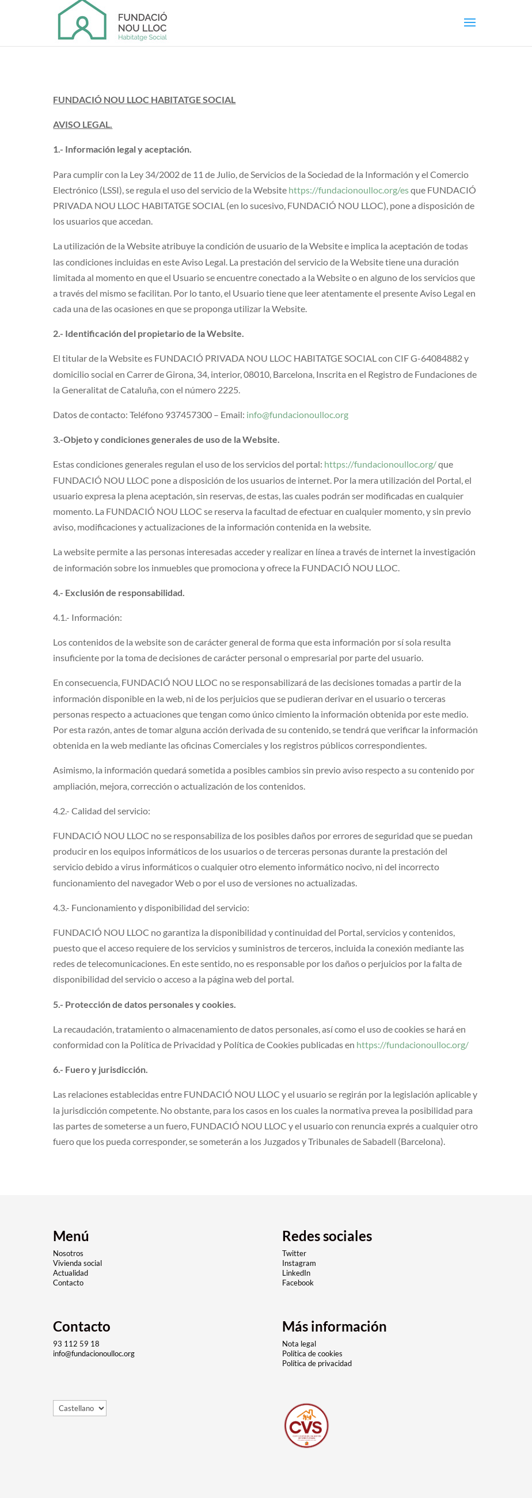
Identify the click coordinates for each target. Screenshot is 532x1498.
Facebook (298, 1282)
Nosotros (68, 1253)
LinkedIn (296, 1272)
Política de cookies (312, 1353)
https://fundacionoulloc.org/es (348, 189)
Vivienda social (77, 1263)
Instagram (299, 1263)
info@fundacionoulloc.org (297, 414)
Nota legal (299, 1343)
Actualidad (70, 1272)
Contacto (68, 1282)
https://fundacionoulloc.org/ (380, 463)
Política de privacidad (317, 1363)
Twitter (295, 1253)
